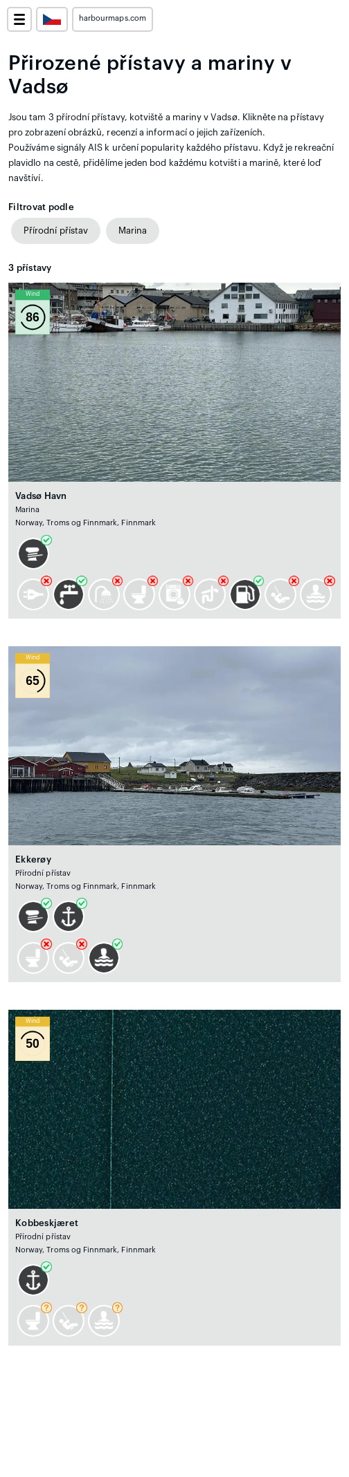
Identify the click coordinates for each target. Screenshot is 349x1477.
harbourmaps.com (112, 18)
